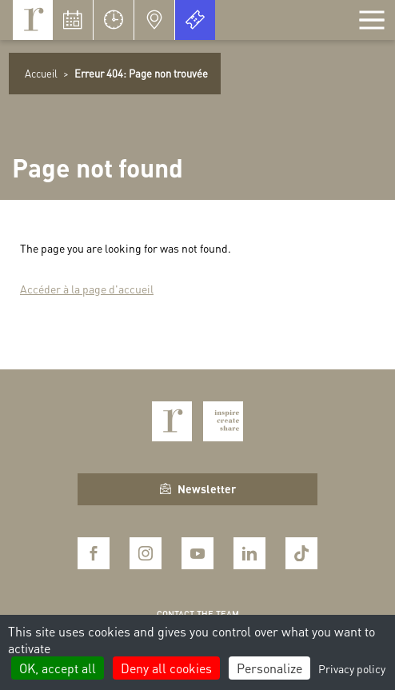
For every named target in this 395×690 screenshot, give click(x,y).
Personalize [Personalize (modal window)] (269, 668)
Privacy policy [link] (351, 668)
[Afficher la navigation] (371, 20)
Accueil (41, 73)
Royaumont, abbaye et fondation (33, 20)
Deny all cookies (166, 668)
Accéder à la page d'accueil (87, 288)
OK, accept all (57, 668)
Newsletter (198, 488)
